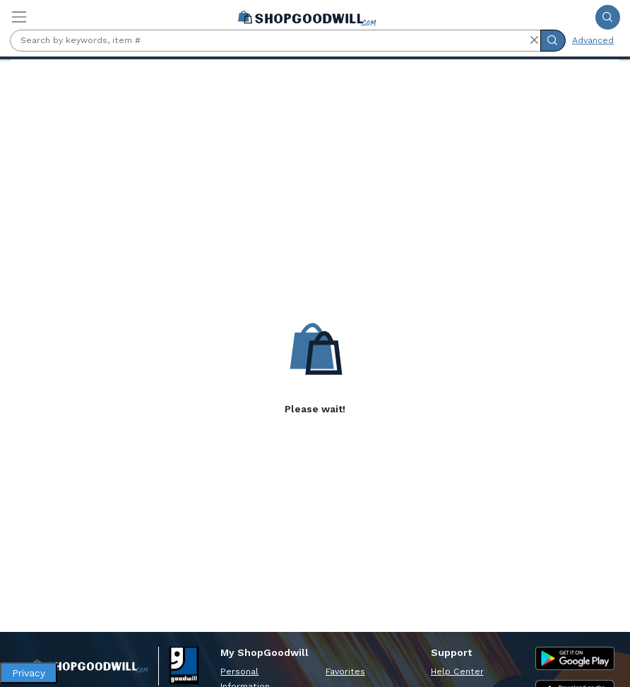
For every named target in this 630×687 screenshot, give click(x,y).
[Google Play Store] (574, 658)
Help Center (457, 671)
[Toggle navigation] (19, 17)
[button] (534, 40)
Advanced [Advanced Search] (593, 40)
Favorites (345, 671)
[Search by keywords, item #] (275, 41)
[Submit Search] (607, 17)
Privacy (28, 673)
